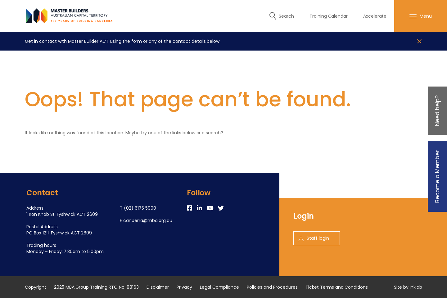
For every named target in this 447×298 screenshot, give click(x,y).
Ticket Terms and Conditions (336, 287)
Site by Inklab (408, 287)
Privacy (184, 287)
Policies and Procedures (272, 287)
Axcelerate (374, 16)
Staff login (313, 238)
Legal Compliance (219, 287)
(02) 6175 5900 (140, 208)
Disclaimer (158, 287)
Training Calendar (328, 16)
